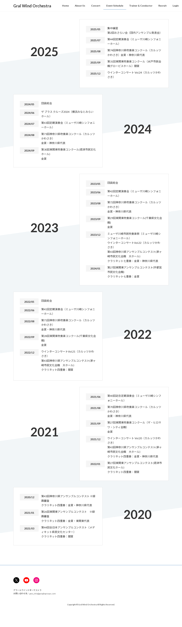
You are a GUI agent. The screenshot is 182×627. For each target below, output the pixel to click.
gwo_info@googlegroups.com (42, 593)
